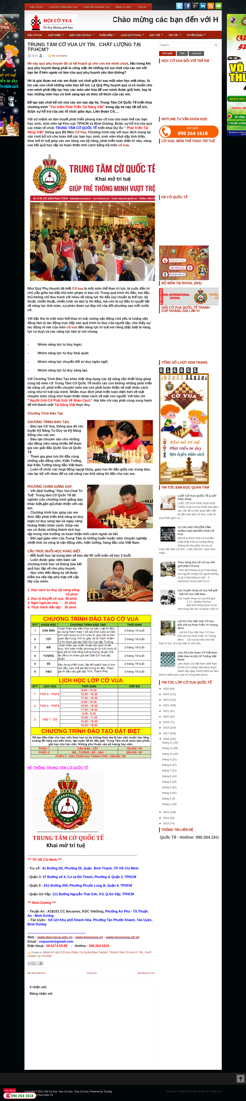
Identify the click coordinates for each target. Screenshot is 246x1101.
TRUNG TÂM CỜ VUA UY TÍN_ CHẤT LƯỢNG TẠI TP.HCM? (84, 47)
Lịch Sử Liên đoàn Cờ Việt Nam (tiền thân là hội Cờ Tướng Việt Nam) (197, 656)
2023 (166, 699)
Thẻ (182, 53)
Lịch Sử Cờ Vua (134, 34)
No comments (59, 55)
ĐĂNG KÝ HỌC (124, 7)
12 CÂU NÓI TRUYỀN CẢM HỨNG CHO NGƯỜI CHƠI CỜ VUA (196, 531)
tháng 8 (167, 764)
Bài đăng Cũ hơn (146, 973)
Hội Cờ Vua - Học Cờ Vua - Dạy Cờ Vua (66, 1091)
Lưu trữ (196, 53)
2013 (166, 823)
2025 (166, 688)
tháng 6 (167, 776)
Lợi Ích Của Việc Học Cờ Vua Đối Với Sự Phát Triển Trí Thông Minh (198, 625)
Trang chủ (92, 973)
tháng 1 (167, 804)
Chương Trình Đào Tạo (63, 7)
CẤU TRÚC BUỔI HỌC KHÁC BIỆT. (54, 551)
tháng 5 (167, 781)
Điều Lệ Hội (36, 7)
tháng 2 (167, 798)
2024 (166, 694)
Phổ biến (167, 53)
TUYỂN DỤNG (197, 34)
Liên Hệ (142, 7)
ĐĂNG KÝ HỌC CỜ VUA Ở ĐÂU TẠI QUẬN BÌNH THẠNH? (75, 952)
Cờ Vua (80, 132)
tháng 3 (167, 792)
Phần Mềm (108, 34)
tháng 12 (167, 742)
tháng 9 (167, 759)
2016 (166, 738)
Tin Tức (176, 34)
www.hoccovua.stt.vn (122, 937)
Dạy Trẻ (157, 34)
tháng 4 (167, 787)
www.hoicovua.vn (89, 937)
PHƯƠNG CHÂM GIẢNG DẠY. (50, 486)
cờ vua (123, 145)
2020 (166, 716)
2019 (166, 722)
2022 (166, 705)
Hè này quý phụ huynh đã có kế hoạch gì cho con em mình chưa (78, 63)
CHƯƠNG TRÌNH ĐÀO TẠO (48, 422)
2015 (166, 812)
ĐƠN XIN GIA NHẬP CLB (97, 7)
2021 (166, 711)
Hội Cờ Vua (35, 35)
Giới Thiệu (57, 34)
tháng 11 (167, 748)
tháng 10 (167, 753)
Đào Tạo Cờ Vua (83, 34)
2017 (166, 733)
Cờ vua (78, 288)
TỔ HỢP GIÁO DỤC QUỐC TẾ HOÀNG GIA (199, 1091)
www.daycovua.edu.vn (54, 937)
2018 (166, 727)
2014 (166, 817)
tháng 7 (167, 770)
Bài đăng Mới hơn (36, 973)
